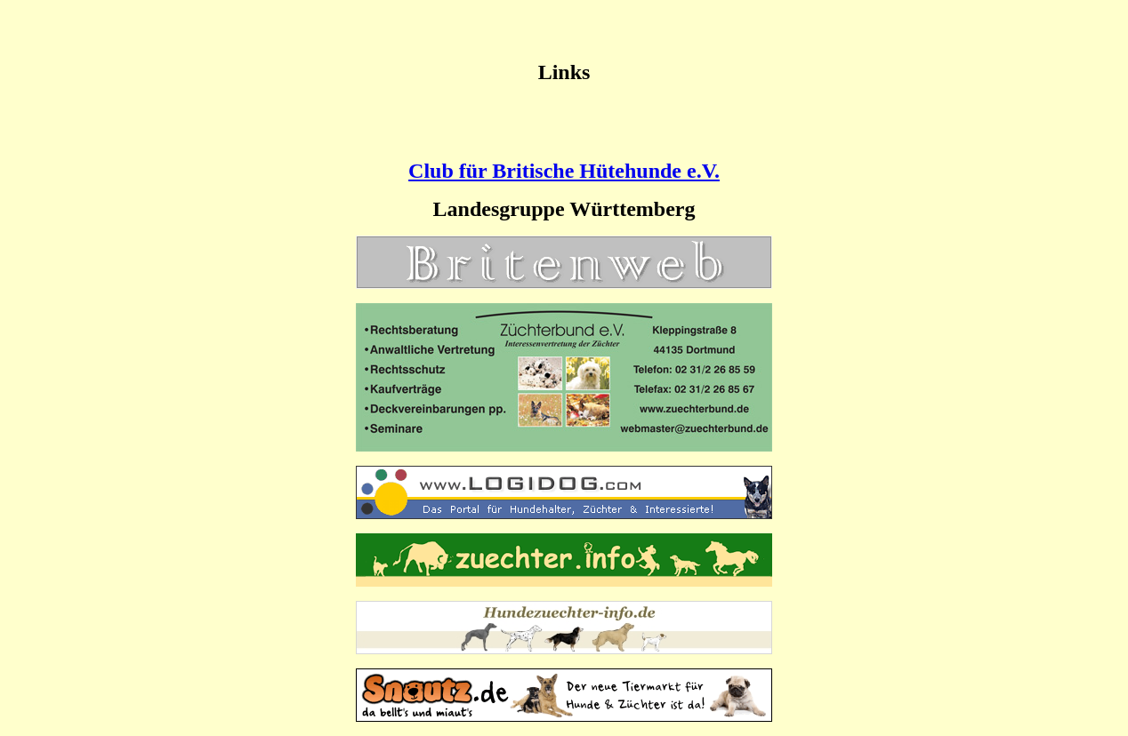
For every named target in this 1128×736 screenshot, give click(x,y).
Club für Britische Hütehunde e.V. (564, 170)
